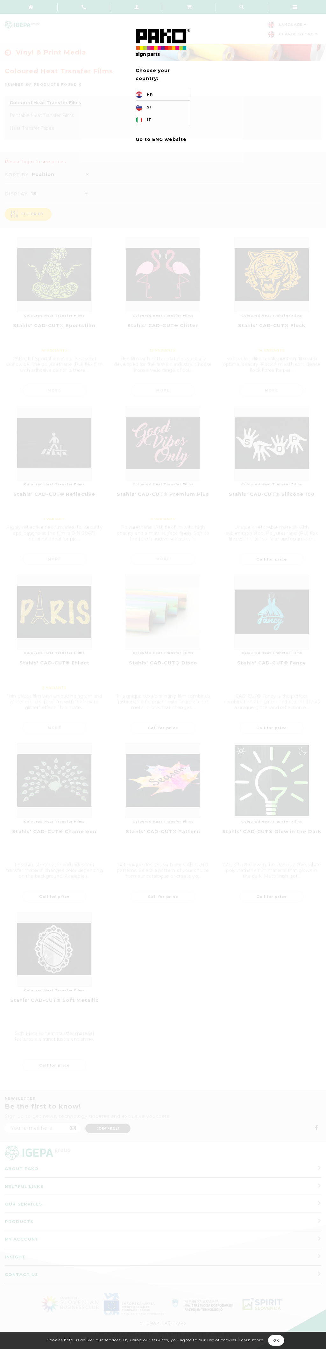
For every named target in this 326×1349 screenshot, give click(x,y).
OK (276, 1340)
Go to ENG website (161, 139)
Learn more (251, 1340)
